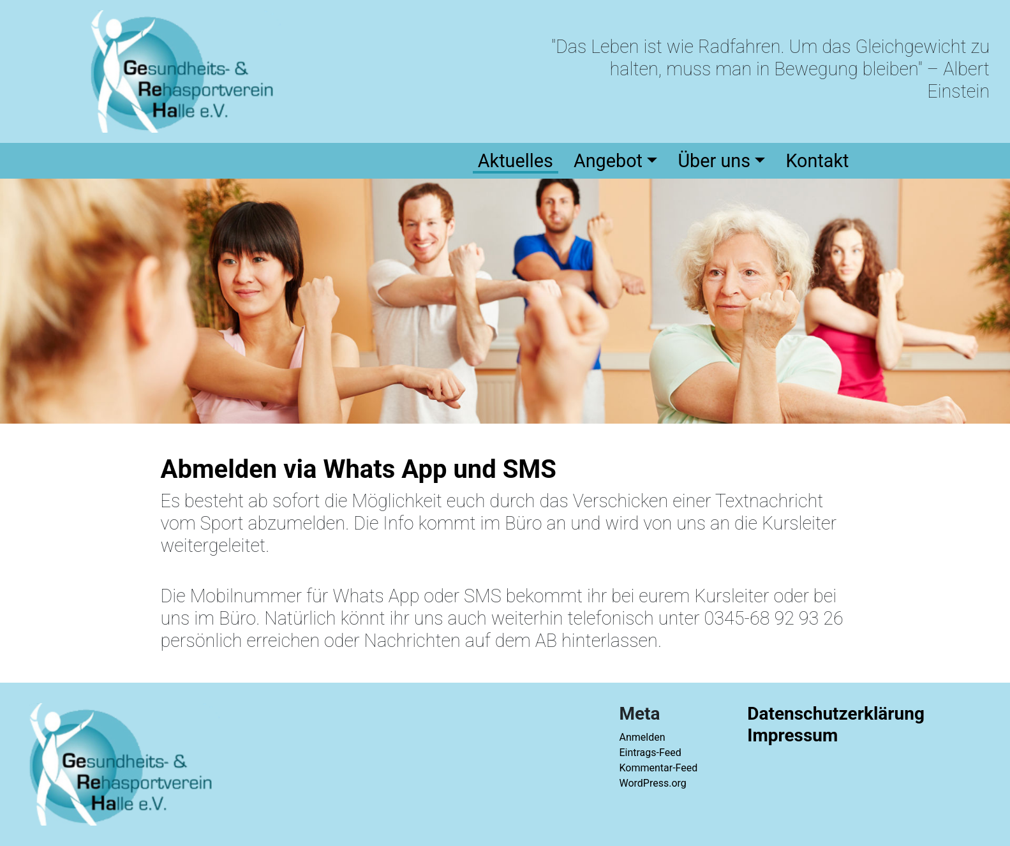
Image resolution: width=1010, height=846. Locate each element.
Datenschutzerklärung (836, 713)
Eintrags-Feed (650, 752)
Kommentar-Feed (658, 768)
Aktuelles (515, 161)
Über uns (714, 161)
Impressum (792, 735)
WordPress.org (652, 783)
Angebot (608, 161)
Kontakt (817, 161)
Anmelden (642, 737)
